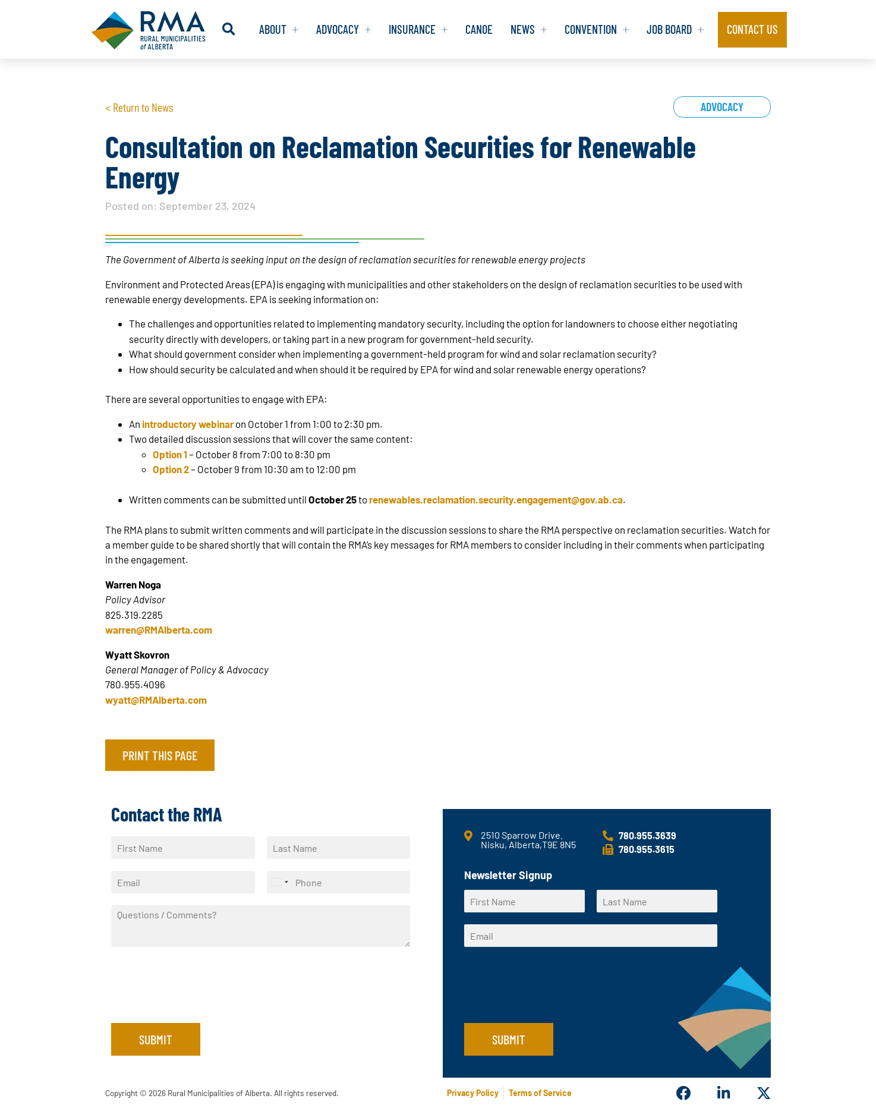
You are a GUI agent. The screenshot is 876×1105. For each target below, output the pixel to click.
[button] (214, 29)
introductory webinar (188, 424)
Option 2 (171, 469)
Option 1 (170, 454)
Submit (155, 1039)
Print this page (159, 755)
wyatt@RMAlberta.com (156, 700)
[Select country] (279, 882)
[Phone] (339, 882)
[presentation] (201, 1003)
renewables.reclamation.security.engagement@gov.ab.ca (496, 499)
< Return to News (139, 107)
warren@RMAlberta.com (158, 629)
